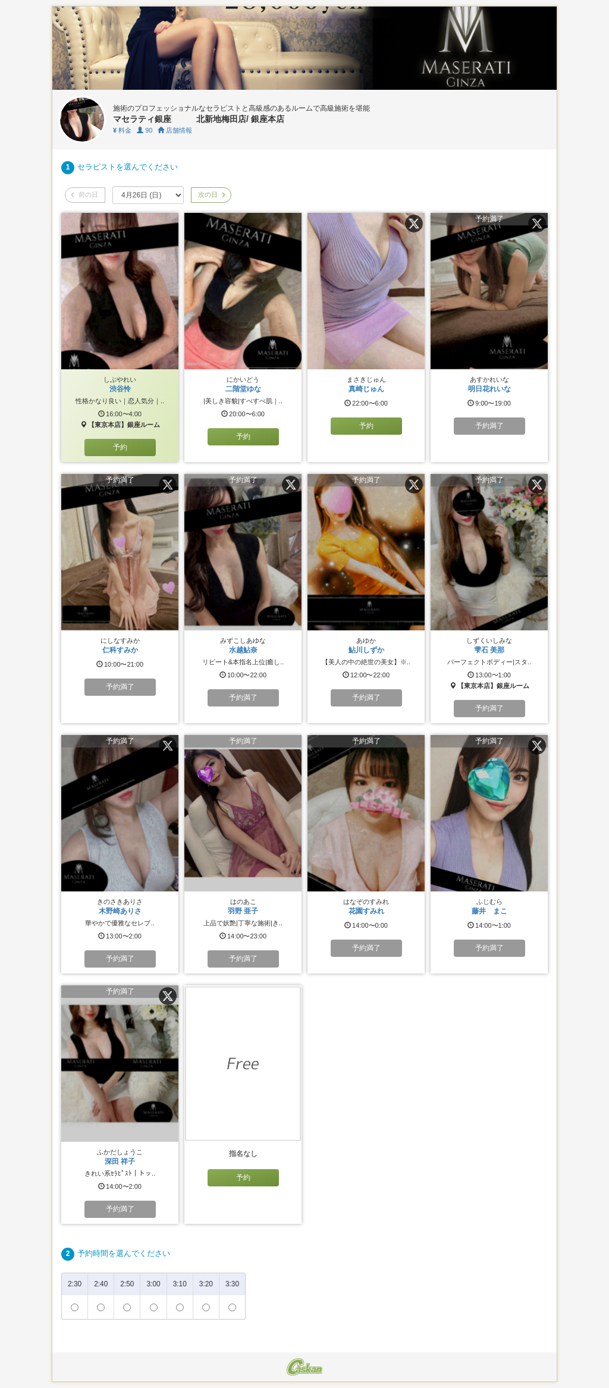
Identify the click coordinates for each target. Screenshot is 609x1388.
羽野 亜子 (243, 911)
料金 (122, 130)
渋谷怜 (120, 389)
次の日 (211, 194)
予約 (120, 447)
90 (144, 130)
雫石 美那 (489, 650)
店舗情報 (175, 130)
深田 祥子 (120, 1161)
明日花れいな (489, 389)
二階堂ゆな (243, 389)
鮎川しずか (366, 650)
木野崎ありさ (120, 911)
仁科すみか (120, 650)
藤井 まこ (489, 911)
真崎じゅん (366, 389)
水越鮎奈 (243, 650)
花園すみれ (366, 911)
